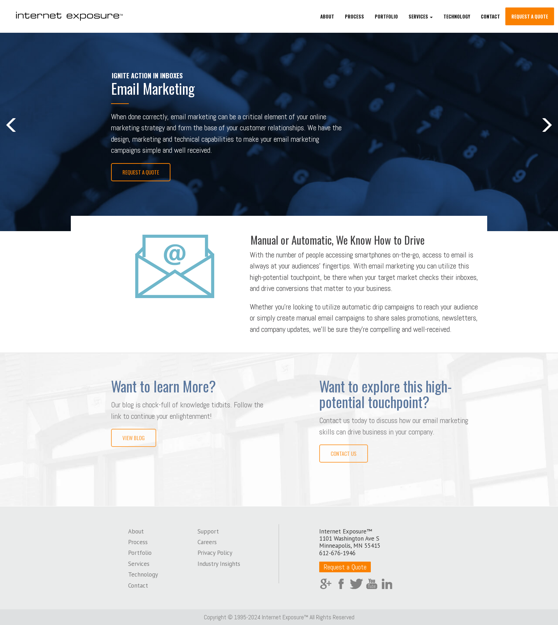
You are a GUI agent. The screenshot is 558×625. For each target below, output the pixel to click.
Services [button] (421, 17)
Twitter (356, 583)
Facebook (341, 583)
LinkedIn (387, 583)
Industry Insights (219, 563)
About (327, 17)
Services (138, 563)
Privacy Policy (215, 552)
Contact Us (344, 453)
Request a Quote (529, 17)
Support (208, 531)
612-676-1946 (337, 552)
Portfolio (386, 17)
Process (354, 17)
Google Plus (325, 583)
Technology (456, 17)
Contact (490, 17)
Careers (207, 541)
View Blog (133, 437)
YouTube (371, 583)
